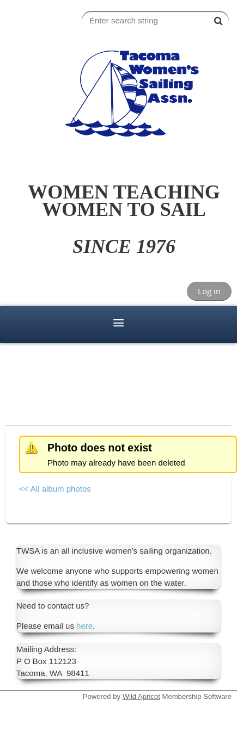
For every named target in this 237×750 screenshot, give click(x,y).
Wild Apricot (141, 696)
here (84, 625)
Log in (209, 291)
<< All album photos (55, 488)
